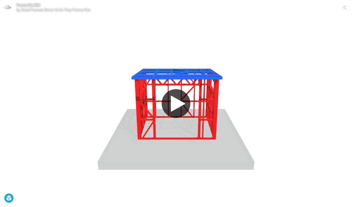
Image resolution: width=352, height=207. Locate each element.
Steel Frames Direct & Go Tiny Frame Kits (56, 9)
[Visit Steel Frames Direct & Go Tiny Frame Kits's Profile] (7, 7)
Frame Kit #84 (28, 5)
